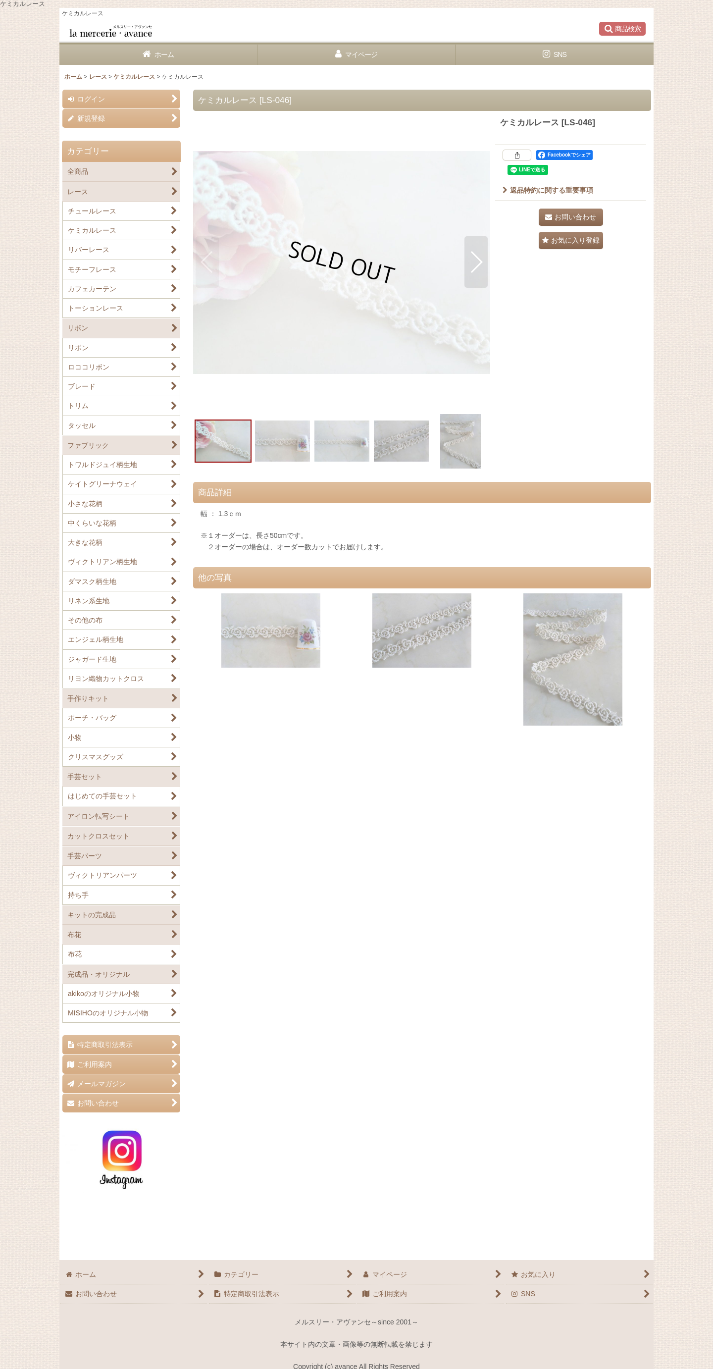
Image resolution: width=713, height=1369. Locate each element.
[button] (622, 29)
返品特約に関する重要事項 (548, 190)
